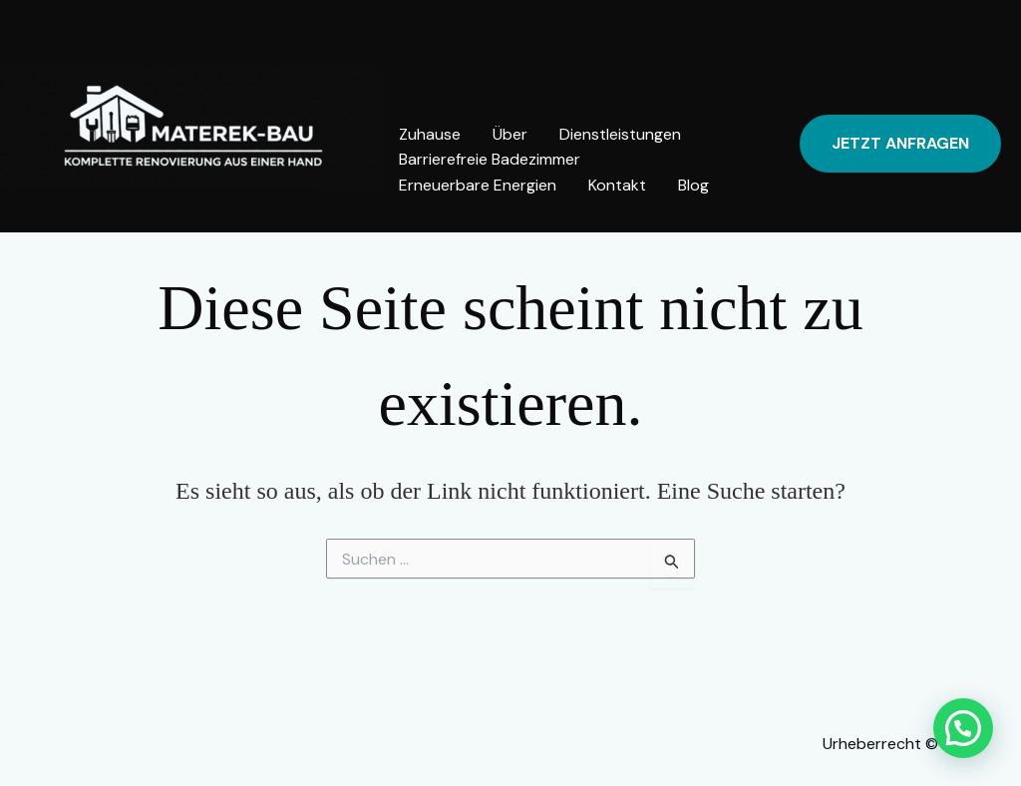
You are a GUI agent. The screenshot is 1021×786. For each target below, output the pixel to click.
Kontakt (617, 185)
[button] (900, 144)
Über (510, 134)
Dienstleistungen (620, 134)
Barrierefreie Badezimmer (489, 159)
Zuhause (430, 134)
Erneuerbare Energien (477, 185)
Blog (693, 185)
